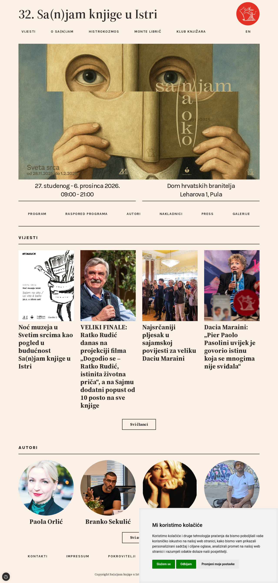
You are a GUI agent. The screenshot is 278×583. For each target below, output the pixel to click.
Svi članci (139, 424)
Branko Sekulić (108, 521)
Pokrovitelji (122, 556)
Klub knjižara (191, 31)
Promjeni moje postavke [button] (218, 564)
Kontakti (38, 556)
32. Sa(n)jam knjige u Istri (87, 14)
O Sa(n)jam (62, 31)
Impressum (77, 556)
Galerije (241, 214)
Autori (134, 214)
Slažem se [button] (164, 564)
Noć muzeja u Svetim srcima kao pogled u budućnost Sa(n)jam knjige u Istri (45, 346)
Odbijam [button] (186, 564)
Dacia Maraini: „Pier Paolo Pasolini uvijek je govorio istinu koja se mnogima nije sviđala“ (229, 346)
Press (208, 214)
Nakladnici (171, 214)
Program (37, 214)
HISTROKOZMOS (104, 31)
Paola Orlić (46, 521)
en (248, 31)
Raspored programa (86, 214)
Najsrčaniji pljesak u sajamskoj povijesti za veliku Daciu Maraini (169, 342)
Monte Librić (147, 31)
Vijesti (29, 31)
